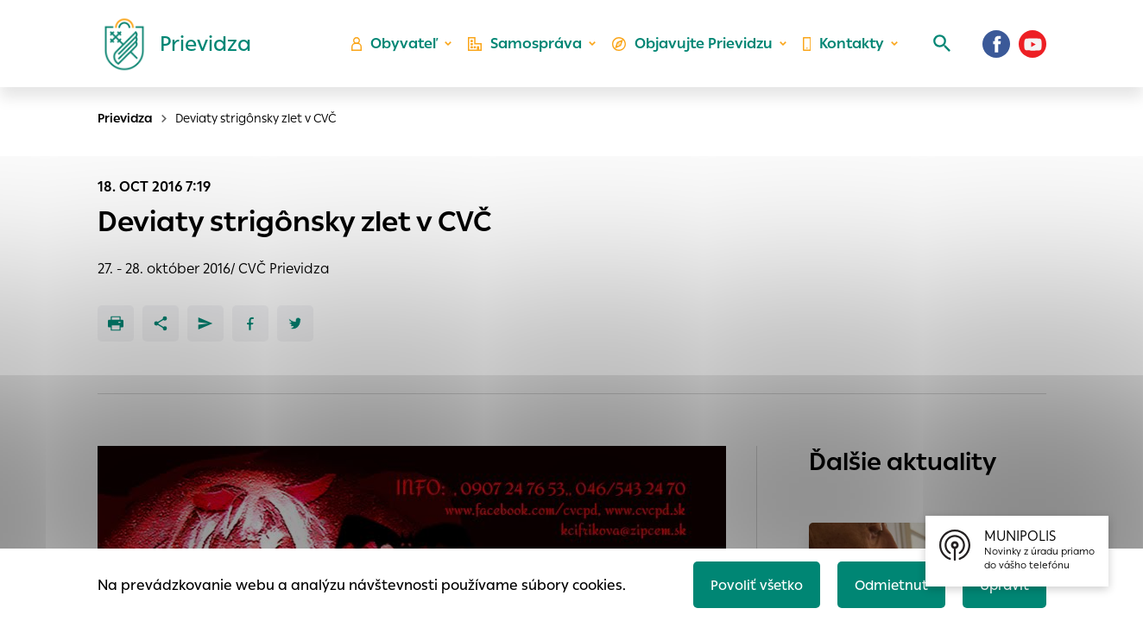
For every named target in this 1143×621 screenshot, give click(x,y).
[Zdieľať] (160, 323)
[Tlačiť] (116, 323)
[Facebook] (996, 47)
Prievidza (125, 118)
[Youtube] (1032, 47)
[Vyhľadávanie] (939, 47)
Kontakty (842, 48)
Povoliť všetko (750, 583)
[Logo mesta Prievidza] (171, 47)
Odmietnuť (887, 583)
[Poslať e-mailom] (205, 323)
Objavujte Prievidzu (694, 48)
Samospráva (528, 48)
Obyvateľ (399, 48)
